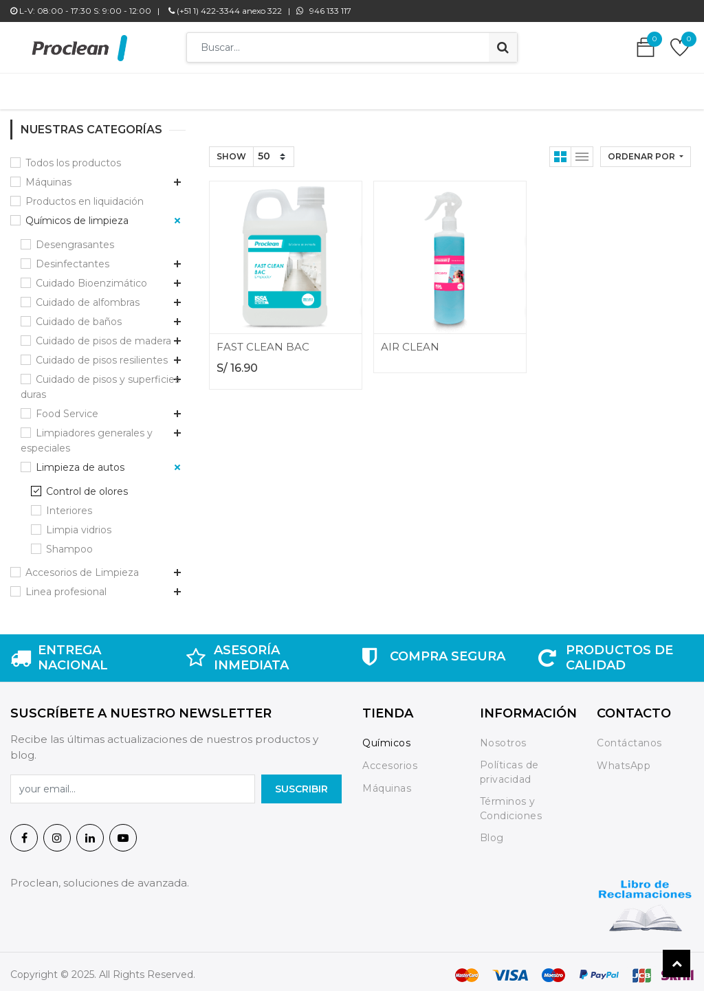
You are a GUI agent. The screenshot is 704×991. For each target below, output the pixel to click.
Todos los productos (73, 156)
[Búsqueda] (503, 47)
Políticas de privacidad (509, 765)
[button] (645, 150)
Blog (492, 831)
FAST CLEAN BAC (263, 339)
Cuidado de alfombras (88, 295)
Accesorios (389, 759)
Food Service (67, 407)
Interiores (69, 504)
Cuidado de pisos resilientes (102, 353)
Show (231, 149)
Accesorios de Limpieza (82, 565)
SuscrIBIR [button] (301, 782)
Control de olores (87, 484)
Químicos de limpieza (77, 214)
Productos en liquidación (84, 194)
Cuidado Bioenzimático (91, 276)
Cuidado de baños (79, 315)
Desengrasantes (75, 238)
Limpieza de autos (80, 460)
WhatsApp (623, 759)
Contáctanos (629, 736)
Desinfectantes (72, 257)
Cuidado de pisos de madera (103, 334)
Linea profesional (66, 585)
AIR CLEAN (410, 339)
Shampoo (69, 542)
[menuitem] (150, 88)
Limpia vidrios (78, 523)
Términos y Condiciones (511, 801)
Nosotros (505, 736)
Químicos (386, 736)
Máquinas (48, 175)
